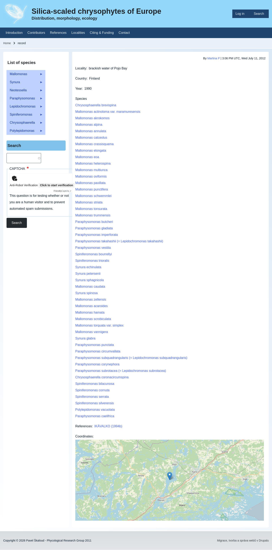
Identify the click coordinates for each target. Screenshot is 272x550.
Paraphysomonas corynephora (97, 364)
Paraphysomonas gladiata (94, 228)
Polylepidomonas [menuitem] (24, 132)
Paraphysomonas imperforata (96, 234)
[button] (169, 476)
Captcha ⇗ (62, 191)
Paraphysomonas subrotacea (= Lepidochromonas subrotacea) (120, 370)
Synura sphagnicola (89, 280)
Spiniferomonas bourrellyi (93, 254)
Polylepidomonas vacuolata (95, 409)
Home (7, 43)
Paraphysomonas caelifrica (94, 416)
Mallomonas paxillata (90, 183)
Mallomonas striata (88, 202)
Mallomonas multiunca (91, 170)
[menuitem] (241, 14)
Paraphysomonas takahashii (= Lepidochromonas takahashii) (119, 241)
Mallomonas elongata (90, 150)
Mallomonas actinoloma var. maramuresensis (107, 111)
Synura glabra (85, 338)
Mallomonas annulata (90, 131)
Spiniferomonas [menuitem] (24, 116)
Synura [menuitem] (24, 83)
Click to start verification (56, 185)
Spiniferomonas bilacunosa (94, 383)
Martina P (213, 58)
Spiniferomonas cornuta (92, 390)
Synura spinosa (86, 293)
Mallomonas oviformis (91, 176)
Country (81, 78)
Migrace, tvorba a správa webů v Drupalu (243, 540)
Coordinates (84, 436)
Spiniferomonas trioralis (92, 260)
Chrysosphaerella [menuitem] (24, 124)
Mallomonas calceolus (91, 137)
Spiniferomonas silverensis (94, 403)
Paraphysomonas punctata (94, 345)
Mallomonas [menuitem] (24, 75)
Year (78, 88)
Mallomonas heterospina (93, 163)
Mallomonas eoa (87, 157)
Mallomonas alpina (88, 124)
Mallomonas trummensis (92, 215)
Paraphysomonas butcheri (94, 221)
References (83, 426)
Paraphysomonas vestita (93, 247)
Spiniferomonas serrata (92, 396)
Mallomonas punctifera (91, 189)
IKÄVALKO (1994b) (108, 426)
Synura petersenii (88, 273)
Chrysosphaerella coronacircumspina (102, 377)
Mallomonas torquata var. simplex (99, 325)
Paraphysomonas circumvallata (97, 351)
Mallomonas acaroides (91, 306)
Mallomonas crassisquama (94, 144)
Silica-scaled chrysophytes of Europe (96, 11)
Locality (80, 68)
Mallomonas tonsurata (91, 209)
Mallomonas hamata (90, 312)
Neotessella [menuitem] (24, 91)
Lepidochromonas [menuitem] (24, 108)
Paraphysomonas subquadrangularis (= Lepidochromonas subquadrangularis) (131, 358)
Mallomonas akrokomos (92, 118)
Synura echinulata (88, 267)
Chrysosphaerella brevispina (95, 105)
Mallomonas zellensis (90, 299)
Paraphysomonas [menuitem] (24, 99)
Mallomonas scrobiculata (93, 319)
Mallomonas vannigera (91, 332)
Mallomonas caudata (90, 286)
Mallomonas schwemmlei (93, 196)
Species (81, 98)
